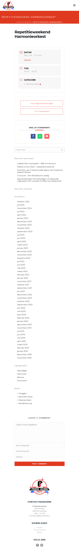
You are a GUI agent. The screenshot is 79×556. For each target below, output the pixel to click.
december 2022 (24, 251)
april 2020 (21, 315)
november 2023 (24, 225)
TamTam (39, 527)
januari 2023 (22, 248)
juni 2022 (21, 265)
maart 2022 (22, 271)
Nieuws (20, 377)
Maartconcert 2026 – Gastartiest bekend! (35, 167)
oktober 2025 (23, 202)
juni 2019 (21, 335)
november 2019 (24, 328)
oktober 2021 (23, 285)
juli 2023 (20, 235)
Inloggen (22, 393)
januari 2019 (22, 351)
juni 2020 (21, 308)
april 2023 (21, 241)
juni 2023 (21, 238)
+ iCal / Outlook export (41, 111)
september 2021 (24, 288)
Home (18, 22)
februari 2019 (23, 348)
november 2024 (24, 208)
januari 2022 (22, 278)
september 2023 (24, 231)
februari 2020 (23, 318)
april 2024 (21, 215)
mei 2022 (21, 268)
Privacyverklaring (39, 530)
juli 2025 (20, 205)
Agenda (39, 532)
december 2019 (24, 325)
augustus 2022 (23, 258)
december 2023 (24, 221)
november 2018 (24, 358)
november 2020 (24, 298)
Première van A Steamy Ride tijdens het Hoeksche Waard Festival (40, 171)
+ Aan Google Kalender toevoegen (41, 103)
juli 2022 (20, 261)
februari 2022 (23, 275)
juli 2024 (21, 212)
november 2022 (24, 255)
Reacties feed (24, 400)
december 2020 (24, 295)
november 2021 (24, 281)
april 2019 (21, 341)
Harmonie (21, 374)
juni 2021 (21, 291)
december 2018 (24, 354)
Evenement (27, 22)
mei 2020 (21, 311)
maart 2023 (22, 245)
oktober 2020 (23, 301)
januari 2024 (22, 218)
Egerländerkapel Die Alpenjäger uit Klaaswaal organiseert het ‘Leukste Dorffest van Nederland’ (39, 180)
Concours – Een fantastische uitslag (33, 176)
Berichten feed (24, 397)
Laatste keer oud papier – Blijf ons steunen (36, 163)
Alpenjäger (22, 371)
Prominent (22, 381)
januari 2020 (22, 321)
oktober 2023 (23, 228)
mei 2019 (21, 338)
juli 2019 (20, 331)
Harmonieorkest (32, 84)
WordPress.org (24, 403)
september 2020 (25, 305)
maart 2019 (22, 344)
